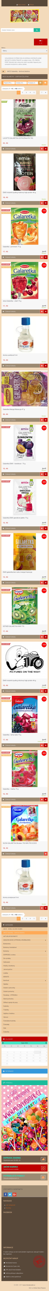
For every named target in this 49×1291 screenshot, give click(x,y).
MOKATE (6, 977)
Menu (3, 48)
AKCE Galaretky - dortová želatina (13, 933)
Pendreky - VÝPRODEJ (10, 995)
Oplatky (5, 984)
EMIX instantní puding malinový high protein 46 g (19, 192)
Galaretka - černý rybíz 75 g (12, 735)
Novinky (8, 1208)
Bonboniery (7, 944)
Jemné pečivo (7, 969)
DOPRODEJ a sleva (9, 955)
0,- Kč (40, 42)
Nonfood (24, 980)
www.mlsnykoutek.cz (29, 1285)
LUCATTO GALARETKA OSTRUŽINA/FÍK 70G (18, 138)
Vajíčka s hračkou (8, 1013)
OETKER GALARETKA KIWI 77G (13, 626)
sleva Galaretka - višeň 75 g (12, 301)
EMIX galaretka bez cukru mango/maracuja (17, 572)
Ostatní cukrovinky (9, 988)
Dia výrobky (7, 958)
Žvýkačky (6, 1032)
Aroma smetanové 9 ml (11, 897)
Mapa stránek (21, 4)
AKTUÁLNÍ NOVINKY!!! (10, 936)
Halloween (6, 962)
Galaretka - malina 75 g (10, 789)
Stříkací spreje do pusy (10, 1002)
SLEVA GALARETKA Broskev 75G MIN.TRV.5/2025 (20, 843)
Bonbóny (24, 951)
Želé (4, 1028)
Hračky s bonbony (9, 966)
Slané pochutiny (8, 999)
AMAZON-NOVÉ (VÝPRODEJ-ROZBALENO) (24, 940)
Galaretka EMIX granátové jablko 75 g (15, 518)
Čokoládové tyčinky (9, 1021)
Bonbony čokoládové (9, 947)
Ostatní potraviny (8, 991)
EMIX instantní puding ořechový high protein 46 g (19, 680)
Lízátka (5, 973)
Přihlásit (31, 4)
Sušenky (6, 1006)
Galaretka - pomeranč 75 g (12, 247)
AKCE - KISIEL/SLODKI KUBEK (12, 929)
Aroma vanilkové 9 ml (10, 355)
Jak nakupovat (10, 1205)
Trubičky (6, 1010)
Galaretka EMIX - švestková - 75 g (14, 464)
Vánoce (5, 1017)
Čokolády (6, 1024)
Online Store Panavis (39, 1288)
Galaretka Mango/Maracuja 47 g (14, 409)
